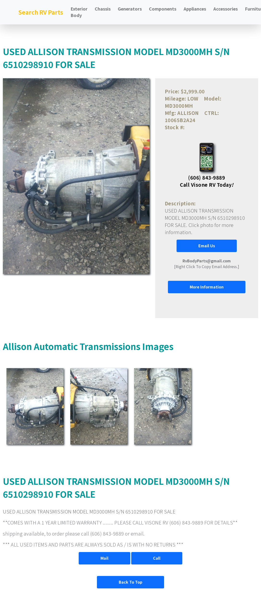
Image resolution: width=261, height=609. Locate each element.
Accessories (225, 9)
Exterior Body (79, 12)
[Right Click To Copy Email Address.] (206, 263)
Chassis (103, 9)
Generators (130, 9)
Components (162, 9)
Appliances (195, 9)
